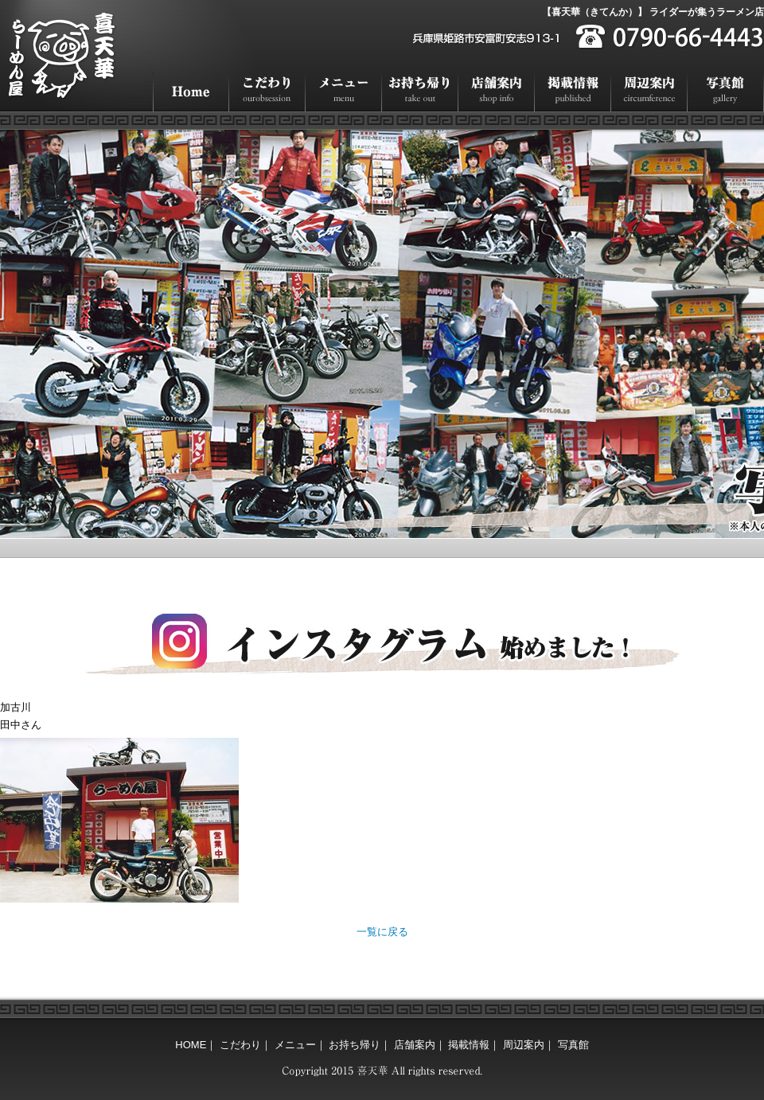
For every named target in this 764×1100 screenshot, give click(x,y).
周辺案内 (649, 91)
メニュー (344, 91)
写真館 (726, 91)
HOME (191, 91)
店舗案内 (496, 91)
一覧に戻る (382, 932)
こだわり (267, 91)
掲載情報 (573, 91)
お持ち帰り (420, 91)
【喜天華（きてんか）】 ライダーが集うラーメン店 (653, 12)
